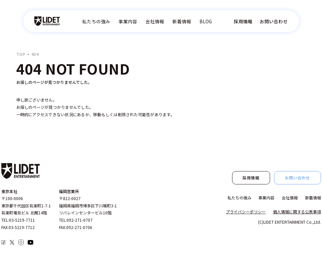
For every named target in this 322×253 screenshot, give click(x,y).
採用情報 (243, 21)
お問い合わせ (274, 21)
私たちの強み (96, 21)
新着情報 (181, 21)
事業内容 (128, 21)
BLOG (205, 21)
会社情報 (155, 21)
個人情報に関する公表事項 (297, 211)
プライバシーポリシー (246, 211)
